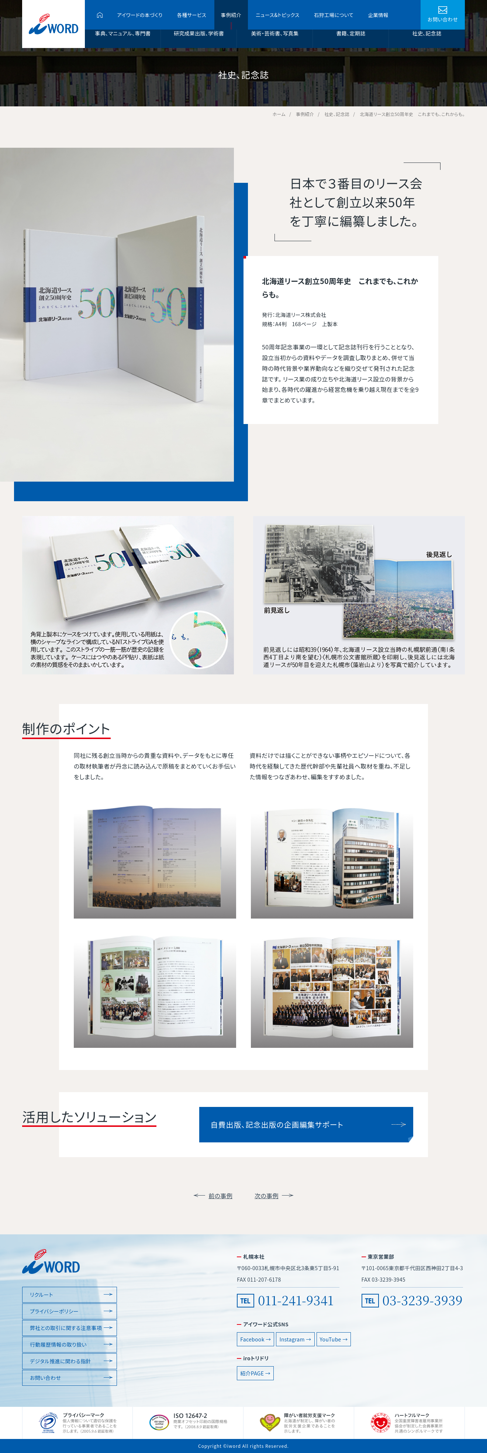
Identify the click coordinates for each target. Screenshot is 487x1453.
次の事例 (267, 1195)
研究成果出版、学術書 (199, 33)
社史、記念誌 (427, 33)
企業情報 (378, 14)
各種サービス (191, 14)
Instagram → (295, 1339)
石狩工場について (333, 14)
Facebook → (255, 1339)
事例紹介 (231, 14)
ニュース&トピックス (277, 14)
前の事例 (220, 1195)
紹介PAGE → (255, 1373)
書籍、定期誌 (351, 33)
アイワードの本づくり (139, 14)
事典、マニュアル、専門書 (123, 33)
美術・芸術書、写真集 (274, 33)
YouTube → (334, 1339)
